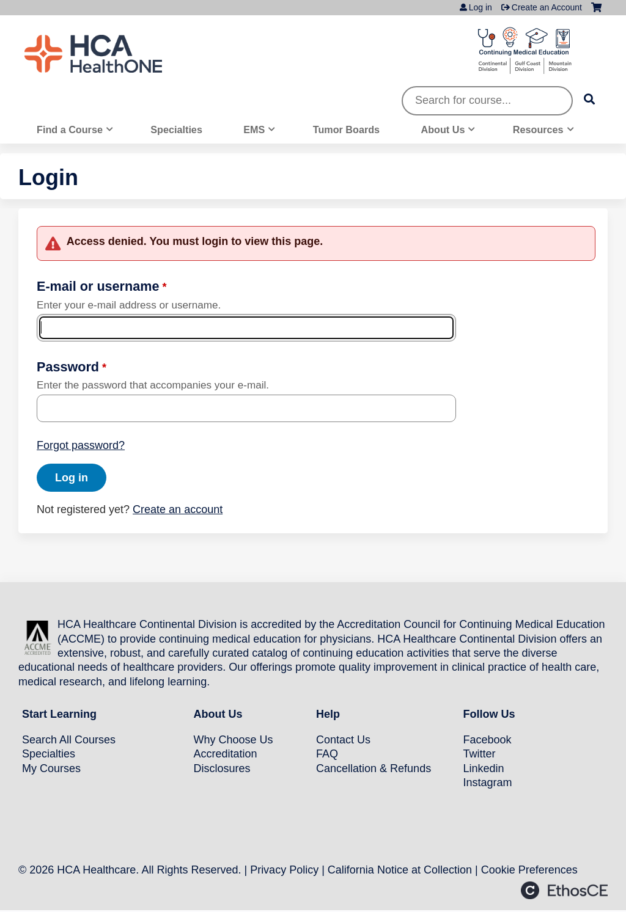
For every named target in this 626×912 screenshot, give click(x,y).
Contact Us (343, 740)
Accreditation (225, 754)
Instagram (487, 782)
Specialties (176, 129)
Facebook (487, 740)
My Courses (51, 768)
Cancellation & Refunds (373, 768)
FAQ (327, 754)
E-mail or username (98, 286)
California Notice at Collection (400, 870)
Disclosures (222, 768)
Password (68, 366)
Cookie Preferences (529, 870)
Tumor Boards (346, 129)
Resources (538, 129)
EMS (254, 129)
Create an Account (547, 7)
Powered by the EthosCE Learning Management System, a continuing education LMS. (564, 890)
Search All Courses (69, 740)
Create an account (178, 509)
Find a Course (70, 129)
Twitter (479, 754)
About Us (443, 129)
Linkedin (483, 768)
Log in (480, 7)
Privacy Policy (284, 870)
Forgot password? (81, 445)
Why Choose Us (233, 740)
